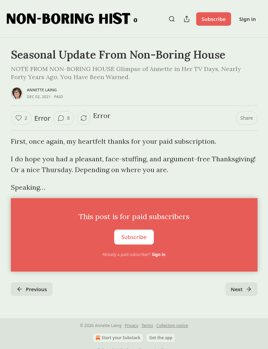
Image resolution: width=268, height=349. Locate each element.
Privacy (131, 325)
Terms (147, 325)
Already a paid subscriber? (134, 254)
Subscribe (214, 19)
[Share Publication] (186, 19)
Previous (31, 289)
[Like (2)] (21, 118)
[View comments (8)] (63, 118)
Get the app (160, 338)
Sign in (247, 19)
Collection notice (172, 325)
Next (241, 289)
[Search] (172, 19)
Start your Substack (117, 338)
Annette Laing (42, 89)
